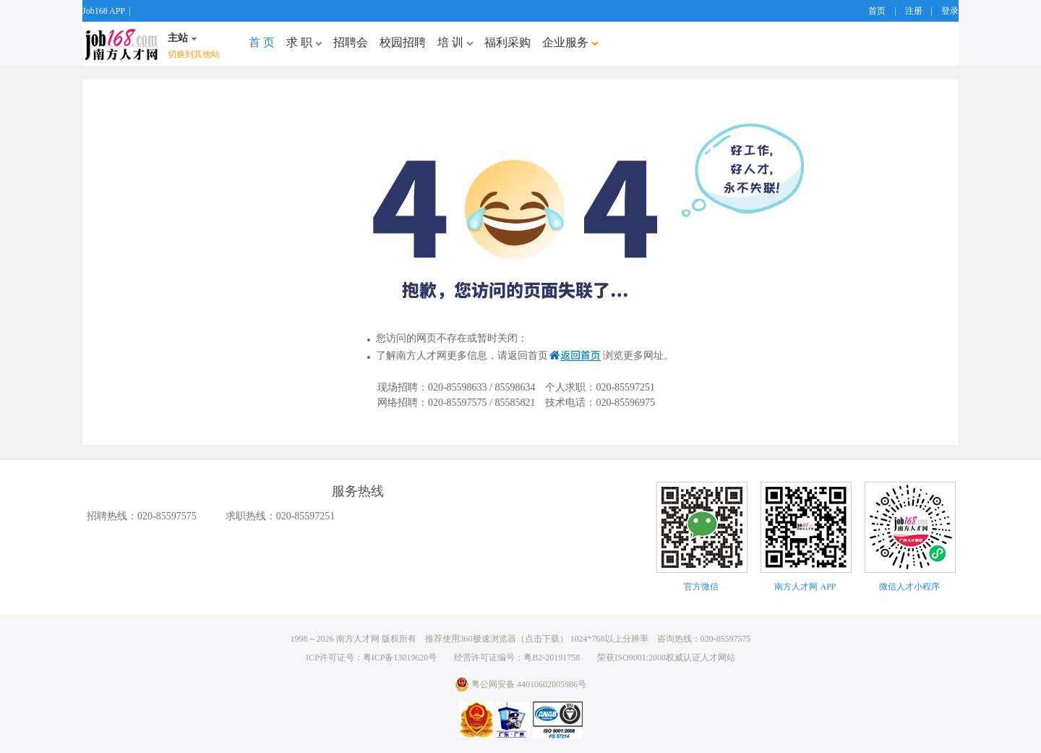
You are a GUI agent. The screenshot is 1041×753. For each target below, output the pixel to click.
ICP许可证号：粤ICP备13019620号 (371, 657)
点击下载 (542, 639)
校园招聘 (403, 42)
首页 (877, 11)
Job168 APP (103, 11)
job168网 (121, 43)
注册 (913, 11)
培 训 (455, 42)
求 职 (304, 42)
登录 (950, 11)
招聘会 (350, 42)
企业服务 (570, 42)
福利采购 (507, 42)
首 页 (262, 42)
